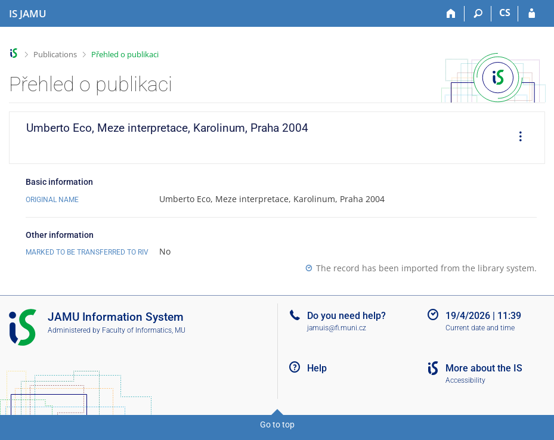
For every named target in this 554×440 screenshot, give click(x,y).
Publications (55, 54)
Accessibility (465, 380)
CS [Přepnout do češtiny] (504, 12)
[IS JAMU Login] (531, 13)
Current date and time (480, 328)
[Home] (451, 13)
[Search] (478, 13)
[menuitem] (516, 137)
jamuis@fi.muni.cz (336, 328)
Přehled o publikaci (125, 54)
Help (317, 368)
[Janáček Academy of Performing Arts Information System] (28, 13)
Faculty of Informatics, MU (143, 330)
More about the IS (483, 368)
